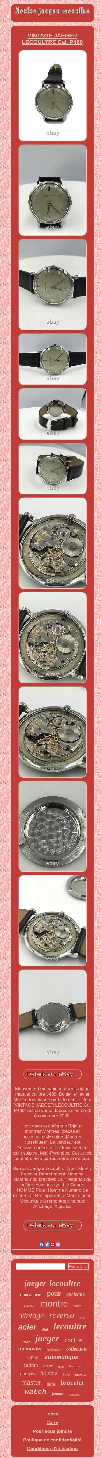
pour (54, 1293)
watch (35, 1392)
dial (45, 1329)
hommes (75, 1366)
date (61, 1366)
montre (54, 1304)
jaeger (47, 1338)
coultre (73, 1340)
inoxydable (74, 1394)
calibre (33, 1357)
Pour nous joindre (52, 1431)
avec (29, 1306)
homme (49, 1373)
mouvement (31, 1294)
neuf (26, 1342)
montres (27, 1373)
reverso (61, 1315)
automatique (61, 1356)
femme (57, 1394)
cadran (31, 1365)
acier (27, 1327)
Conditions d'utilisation (52, 1448)
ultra (51, 1384)
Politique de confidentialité (52, 1440)
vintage (32, 1315)
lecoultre (70, 1326)
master (31, 1382)
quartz (48, 1366)
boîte (66, 1374)
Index (52, 1414)
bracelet (72, 1382)
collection (76, 1349)
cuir (82, 1318)
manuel (80, 1374)
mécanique (54, 1350)
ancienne (75, 1294)
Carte (52, 1422)
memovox (29, 1348)
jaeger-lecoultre (53, 1283)
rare (77, 1306)
